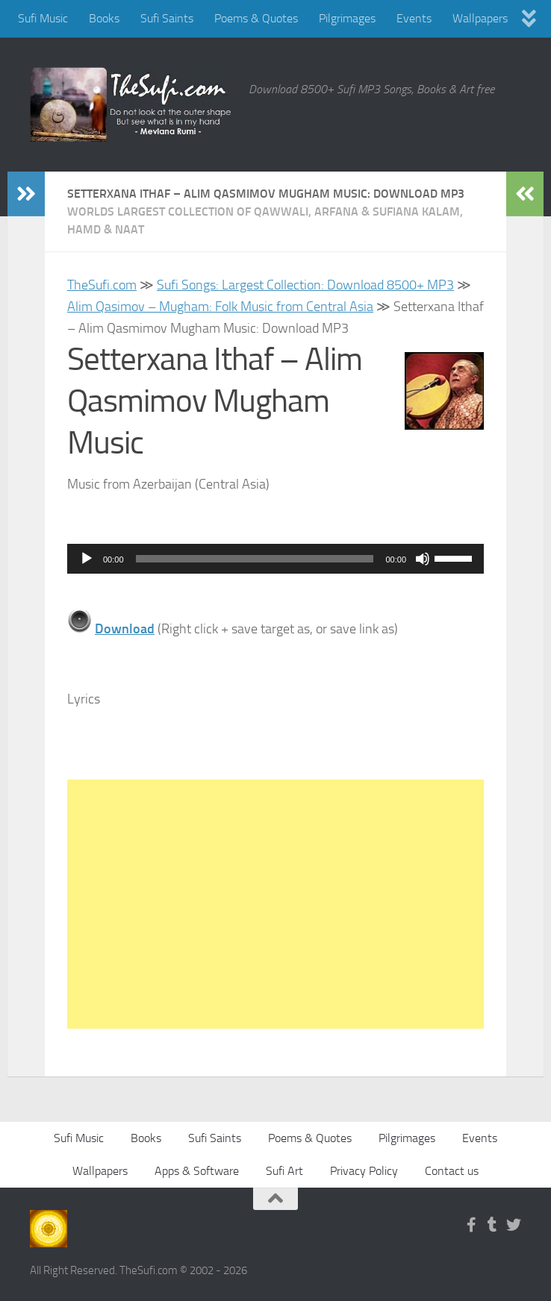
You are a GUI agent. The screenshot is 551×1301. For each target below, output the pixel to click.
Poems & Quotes (256, 18)
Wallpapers (480, 18)
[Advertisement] (275, 904)
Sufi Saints (166, 18)
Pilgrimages (347, 18)
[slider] (255, 558)
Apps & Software (197, 1171)
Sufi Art (284, 1171)
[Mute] (422, 558)
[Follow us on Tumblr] (492, 1224)
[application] (275, 559)
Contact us (452, 1171)
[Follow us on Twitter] (513, 1224)
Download (125, 629)
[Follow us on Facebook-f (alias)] (471, 1224)
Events (414, 18)
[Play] (86, 558)
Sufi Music (43, 18)
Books (104, 18)
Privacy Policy (364, 1171)
